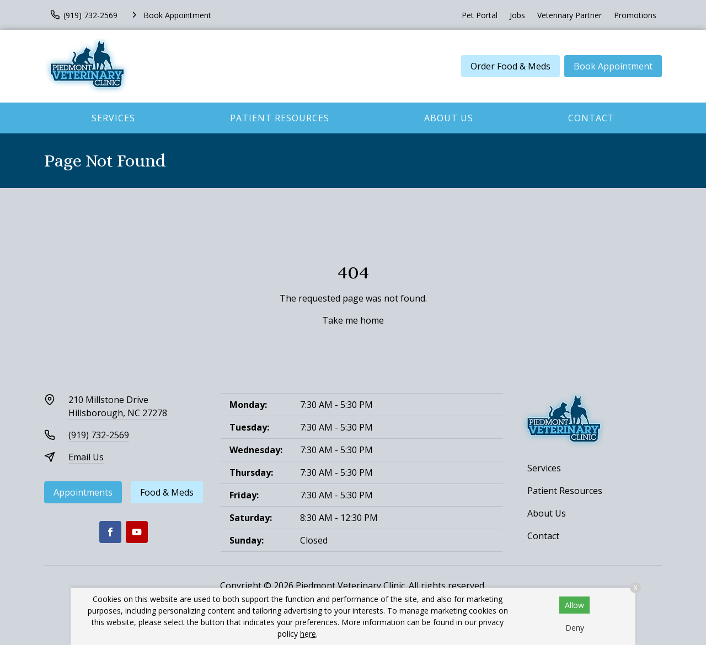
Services (113, 118)
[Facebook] (110, 532)
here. (309, 633)
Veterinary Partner (569, 15)
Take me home (353, 320)
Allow (574, 605)
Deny (574, 627)
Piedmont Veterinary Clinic (350, 585)
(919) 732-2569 (98, 435)
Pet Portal (480, 15)
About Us (448, 118)
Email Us (86, 457)
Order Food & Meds (510, 66)
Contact (591, 118)
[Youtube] (137, 532)
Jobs (517, 15)
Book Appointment (613, 66)
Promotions (635, 15)
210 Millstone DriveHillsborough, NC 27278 (117, 406)
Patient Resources (279, 118)
